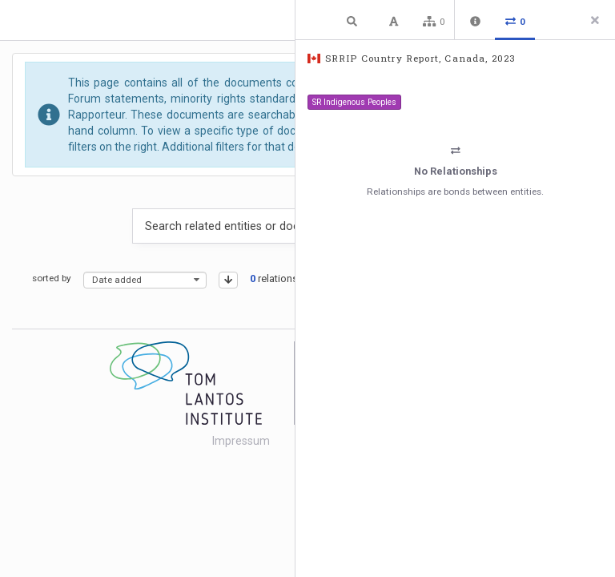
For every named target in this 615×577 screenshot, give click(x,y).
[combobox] (145, 280)
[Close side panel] (595, 20)
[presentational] (196, 280)
